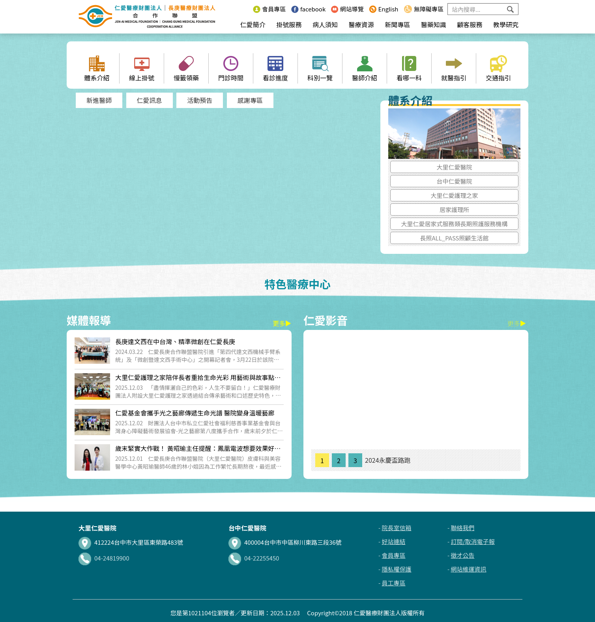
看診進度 (275, 68)
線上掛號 (141, 68)
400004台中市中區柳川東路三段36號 (285, 542)
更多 (282, 323)
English (383, 9)
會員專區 (269, 9)
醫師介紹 (364, 68)
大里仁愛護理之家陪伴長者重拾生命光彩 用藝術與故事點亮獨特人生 (198, 381)
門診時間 (230, 68)
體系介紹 (96, 68)
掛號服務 (288, 24)
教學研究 (505, 24)
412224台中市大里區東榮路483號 (131, 542)
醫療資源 (361, 24)
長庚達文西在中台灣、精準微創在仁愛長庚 (175, 341)
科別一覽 (320, 68)
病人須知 (325, 24)
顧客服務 (469, 24)
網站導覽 (347, 9)
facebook (308, 9)
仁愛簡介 (253, 24)
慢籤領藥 (186, 68)
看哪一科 (409, 68)
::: (245, 9)
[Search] (482, 9)
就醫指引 (453, 68)
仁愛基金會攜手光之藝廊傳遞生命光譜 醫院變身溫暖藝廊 (195, 412)
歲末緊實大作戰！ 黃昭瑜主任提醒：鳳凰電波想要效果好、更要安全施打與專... (198, 452)
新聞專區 (397, 24)
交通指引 (498, 68)
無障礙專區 (423, 9)
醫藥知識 (433, 24)
